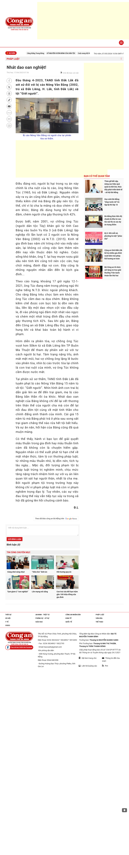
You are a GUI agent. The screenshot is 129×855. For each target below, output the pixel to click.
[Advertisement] (61, 159)
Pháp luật (13, 58)
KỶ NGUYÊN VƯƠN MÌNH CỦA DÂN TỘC (69, 53)
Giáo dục (39, 622)
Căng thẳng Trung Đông (44, 53)
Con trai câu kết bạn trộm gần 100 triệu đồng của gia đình (67, 594)
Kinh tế (68, 618)
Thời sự (8, 614)
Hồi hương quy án (64, 572)
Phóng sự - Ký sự (42, 618)
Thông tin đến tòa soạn (111, 659)
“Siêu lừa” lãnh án (39, 572)
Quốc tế (68, 622)
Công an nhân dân (73, 614)
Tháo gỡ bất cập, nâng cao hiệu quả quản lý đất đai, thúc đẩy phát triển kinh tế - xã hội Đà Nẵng (113, 186)
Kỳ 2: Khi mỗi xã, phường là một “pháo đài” (113, 236)
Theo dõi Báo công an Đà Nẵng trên (56, 518)
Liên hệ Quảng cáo (88, 666)
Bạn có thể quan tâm (97, 176)
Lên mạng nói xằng (40, 592)
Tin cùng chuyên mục (18, 552)
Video (7, 625)
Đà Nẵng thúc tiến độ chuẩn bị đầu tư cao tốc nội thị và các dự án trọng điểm (113, 220)
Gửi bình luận (14, 539)
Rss (105, 666)
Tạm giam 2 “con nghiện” (17, 592)
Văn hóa (99, 618)
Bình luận (13, 544)
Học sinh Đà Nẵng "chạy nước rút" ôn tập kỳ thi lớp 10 (111, 202)
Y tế (7, 622)
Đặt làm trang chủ (87, 658)
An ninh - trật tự (42, 614)
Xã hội (7, 618)
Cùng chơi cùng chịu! (16, 572)
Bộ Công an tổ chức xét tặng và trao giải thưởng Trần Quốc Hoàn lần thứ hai (112, 271)
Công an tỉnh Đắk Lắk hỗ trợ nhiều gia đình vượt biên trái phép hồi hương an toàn (113, 254)
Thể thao (99, 622)
